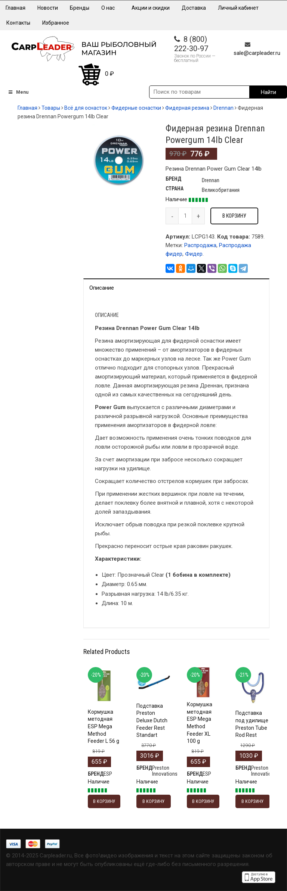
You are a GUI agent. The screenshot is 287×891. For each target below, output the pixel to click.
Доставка (194, 8)
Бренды (79, 8)
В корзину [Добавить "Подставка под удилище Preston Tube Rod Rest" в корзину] (252, 801)
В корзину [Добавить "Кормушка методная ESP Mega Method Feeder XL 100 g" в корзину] (203, 801)
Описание (101, 287)
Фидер (194, 253)
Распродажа (200, 245)
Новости (47, 8)
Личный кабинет (238, 8)
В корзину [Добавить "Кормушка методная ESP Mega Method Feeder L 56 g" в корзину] (104, 801)
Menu (17, 92)
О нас (110, 8)
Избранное (55, 23)
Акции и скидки (151, 8)
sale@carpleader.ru (257, 53)
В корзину (234, 216)
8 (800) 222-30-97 (191, 44)
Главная (15, 8)
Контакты (18, 23)
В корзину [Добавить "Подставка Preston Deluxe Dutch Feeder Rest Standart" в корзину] (153, 801)
